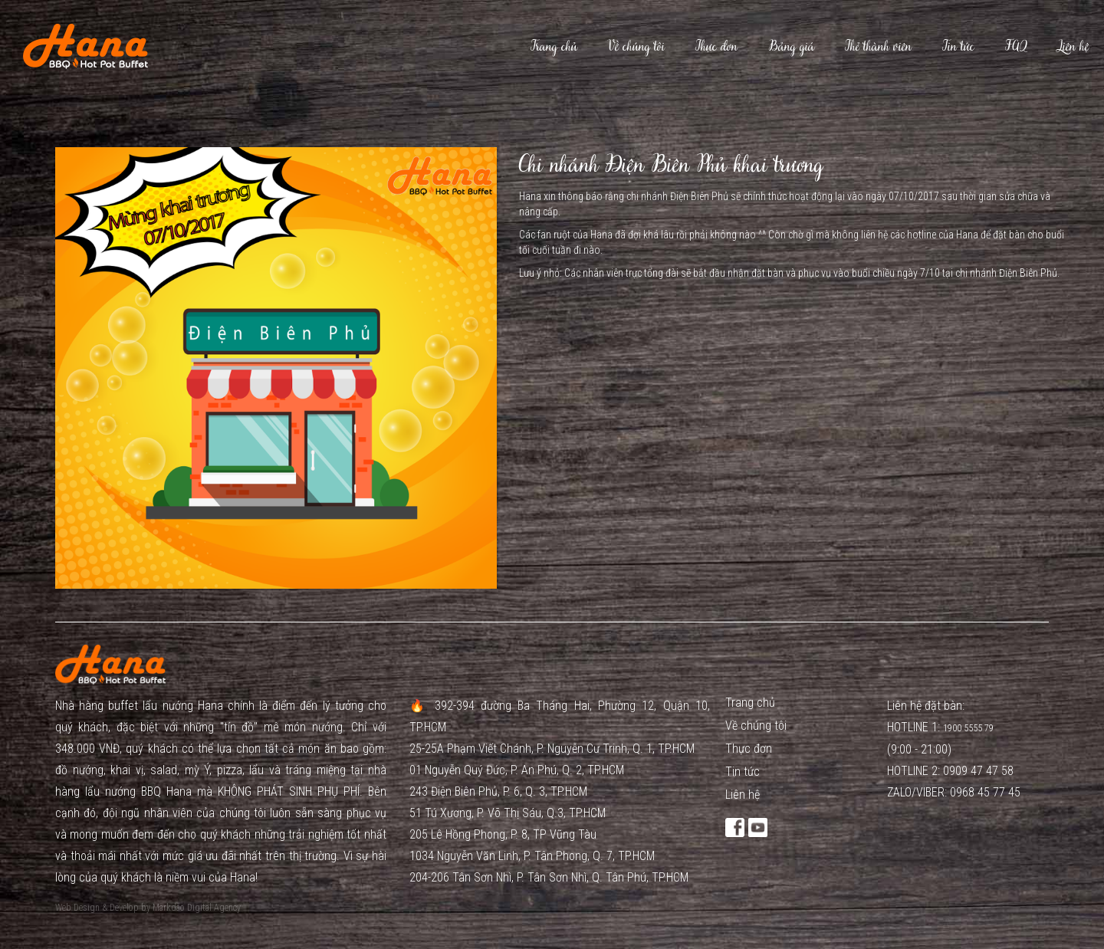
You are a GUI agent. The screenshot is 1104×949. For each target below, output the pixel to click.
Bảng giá (791, 45)
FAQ (1016, 45)
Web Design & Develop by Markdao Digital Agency (148, 907)
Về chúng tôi (636, 45)
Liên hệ (1073, 45)
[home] (74, 46)
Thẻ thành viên (878, 45)
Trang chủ (554, 45)
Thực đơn (716, 45)
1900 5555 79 (969, 728)
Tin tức (958, 45)
